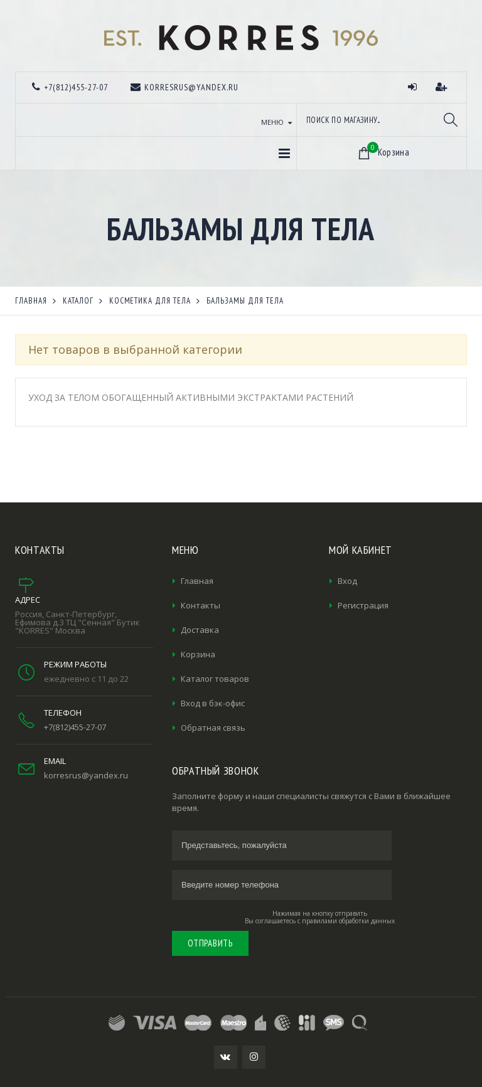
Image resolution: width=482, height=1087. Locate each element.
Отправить (210, 943)
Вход (347, 580)
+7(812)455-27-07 (75, 727)
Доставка (200, 629)
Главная (197, 580)
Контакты (200, 605)
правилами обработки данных (348, 920)
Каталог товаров (215, 678)
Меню (272, 122)
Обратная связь (213, 727)
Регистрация (363, 605)
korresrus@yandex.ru (86, 775)
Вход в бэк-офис (213, 703)
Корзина (198, 654)
